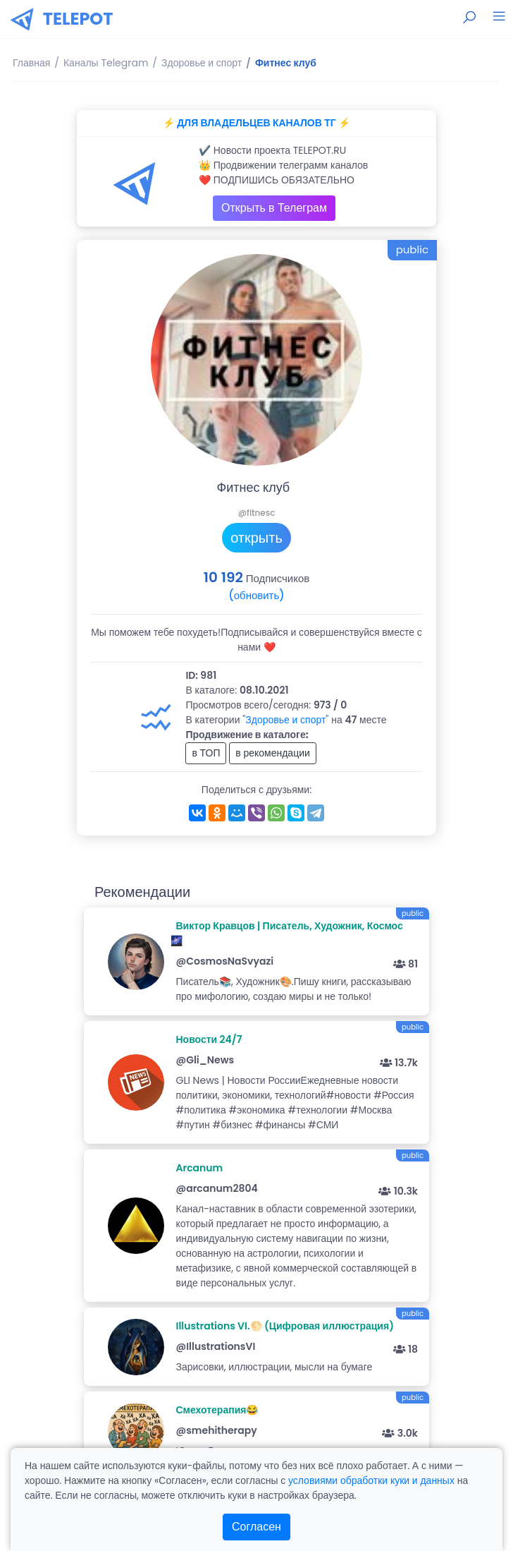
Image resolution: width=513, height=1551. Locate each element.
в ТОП (206, 753)
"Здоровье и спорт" (285, 720)
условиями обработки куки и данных (371, 1480)
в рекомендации (272, 753)
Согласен (256, 1527)
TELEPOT (78, 18)
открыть (256, 538)
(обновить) (256, 595)
